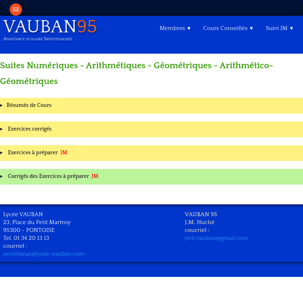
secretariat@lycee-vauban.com (44, 253)
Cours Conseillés (228, 28)
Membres (175, 28)
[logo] (53, 32)
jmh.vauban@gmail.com (216, 238)
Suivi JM (280, 28)
